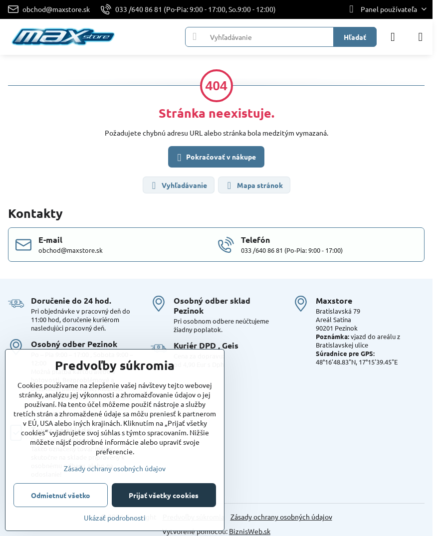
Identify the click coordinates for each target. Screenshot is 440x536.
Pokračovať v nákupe (215, 157)
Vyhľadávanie (178, 185)
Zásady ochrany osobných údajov (281, 516)
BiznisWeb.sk (249, 531)
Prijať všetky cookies (164, 495)
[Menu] (421, 37)
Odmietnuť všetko (60, 495)
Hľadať (355, 36)
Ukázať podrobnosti (115, 517)
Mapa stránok (253, 185)
